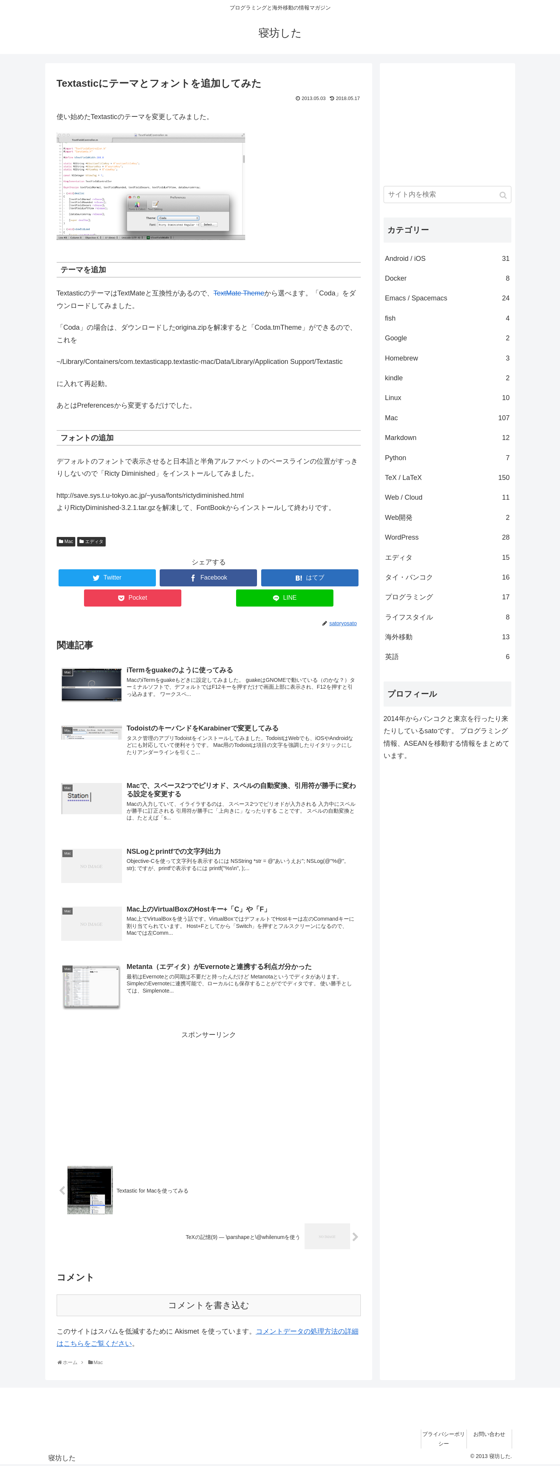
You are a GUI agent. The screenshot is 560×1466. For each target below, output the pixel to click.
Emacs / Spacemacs (447, 298)
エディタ (94, 541)
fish (447, 318)
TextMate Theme (239, 293)
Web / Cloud (447, 497)
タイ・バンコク (447, 577)
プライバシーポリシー (443, 1440)
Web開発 (447, 517)
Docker (447, 278)
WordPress (447, 537)
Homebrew (447, 358)
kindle (447, 378)
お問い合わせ (489, 1435)
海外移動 (447, 637)
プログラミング (447, 597)
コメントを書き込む (208, 1306)
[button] (504, 195)
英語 (447, 657)
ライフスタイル (447, 617)
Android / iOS (447, 259)
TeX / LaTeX (447, 478)
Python (447, 458)
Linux (447, 398)
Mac (69, 541)
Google (447, 338)
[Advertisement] (209, 1095)
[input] (447, 194)
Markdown (447, 438)
